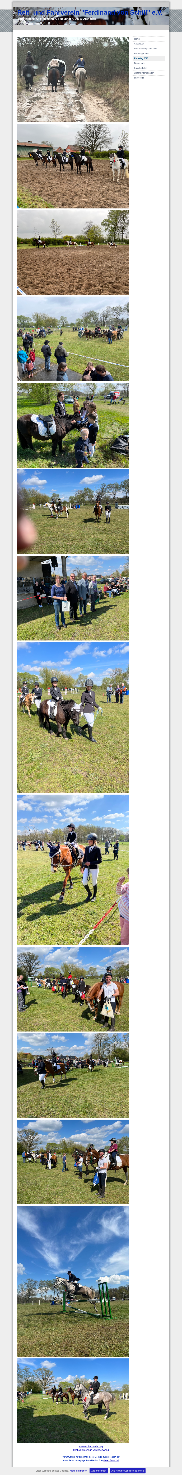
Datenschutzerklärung (91, 1446)
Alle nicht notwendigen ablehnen (127, 1470)
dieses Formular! (111, 1460)
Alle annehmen (98, 1470)
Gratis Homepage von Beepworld (91, 1450)
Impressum (139, 78)
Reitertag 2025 (141, 58)
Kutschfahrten (140, 68)
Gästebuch (139, 44)
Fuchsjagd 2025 (141, 53)
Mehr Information (78, 1470)
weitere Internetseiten (144, 73)
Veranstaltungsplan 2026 (145, 48)
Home (137, 39)
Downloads (139, 63)
